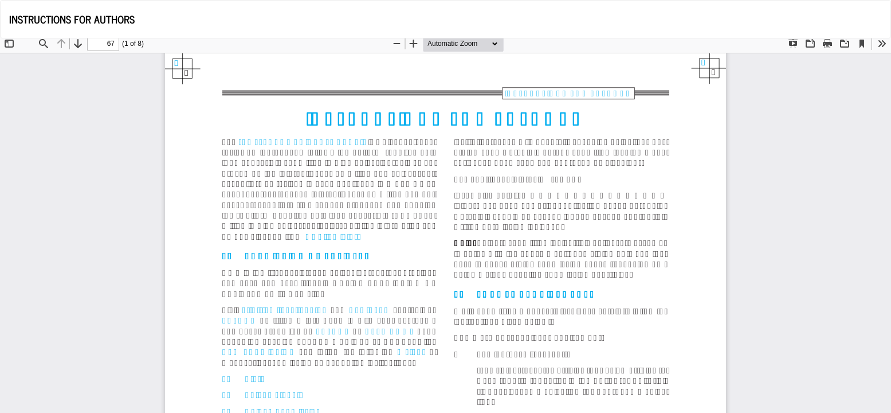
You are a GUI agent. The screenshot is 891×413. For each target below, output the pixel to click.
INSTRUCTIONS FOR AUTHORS (72, 19)
